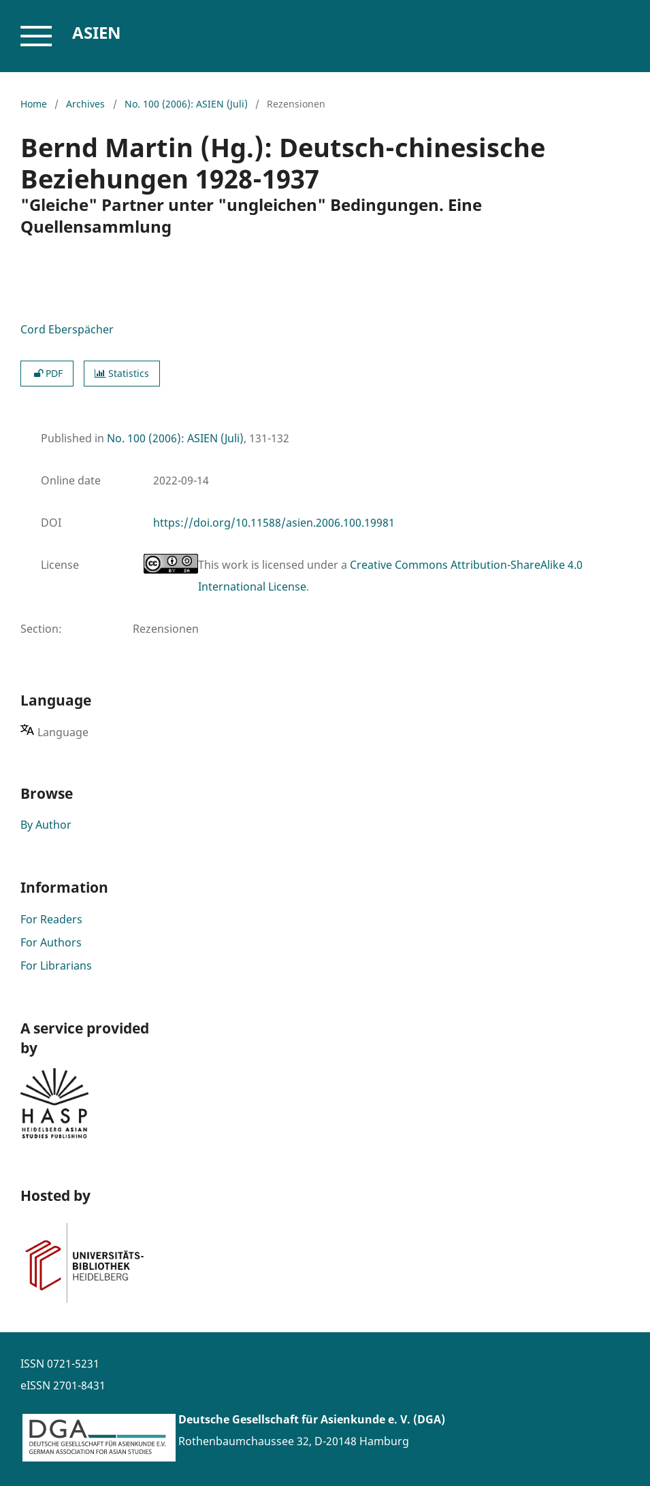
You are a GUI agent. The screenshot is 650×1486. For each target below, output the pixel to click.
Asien (96, 32)
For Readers (51, 919)
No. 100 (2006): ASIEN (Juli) (186, 103)
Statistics (122, 373)
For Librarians (56, 965)
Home (33, 103)
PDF (47, 373)
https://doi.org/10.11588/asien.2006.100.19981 (274, 522)
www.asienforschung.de (241, 1462)
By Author (45, 824)
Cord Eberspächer (67, 329)
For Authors (51, 942)
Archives (85, 103)
